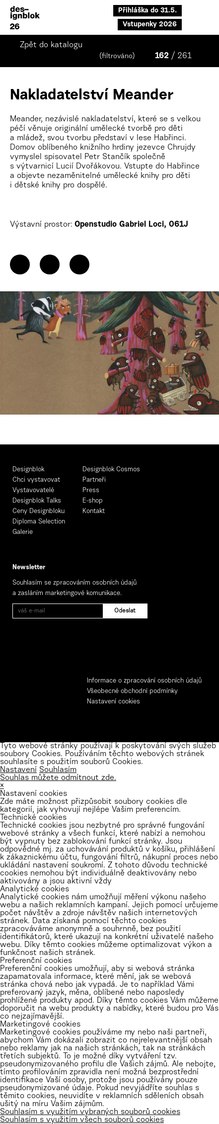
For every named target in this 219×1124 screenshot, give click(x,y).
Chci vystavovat (36, 480)
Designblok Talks (36, 501)
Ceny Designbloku (38, 511)
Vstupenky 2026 (150, 24)
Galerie (22, 532)
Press (90, 490)
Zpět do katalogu (51, 45)
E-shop (92, 501)
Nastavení (18, 770)
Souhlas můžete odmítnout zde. (58, 778)
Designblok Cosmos (111, 469)
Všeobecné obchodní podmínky (132, 691)
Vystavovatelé (33, 490)
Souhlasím (57, 770)
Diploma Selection (38, 522)
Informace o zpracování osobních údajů (144, 681)
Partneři (94, 480)
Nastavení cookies (113, 701)
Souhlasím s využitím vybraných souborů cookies (90, 1112)
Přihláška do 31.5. (147, 10)
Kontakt (93, 511)
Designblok (28, 469)
